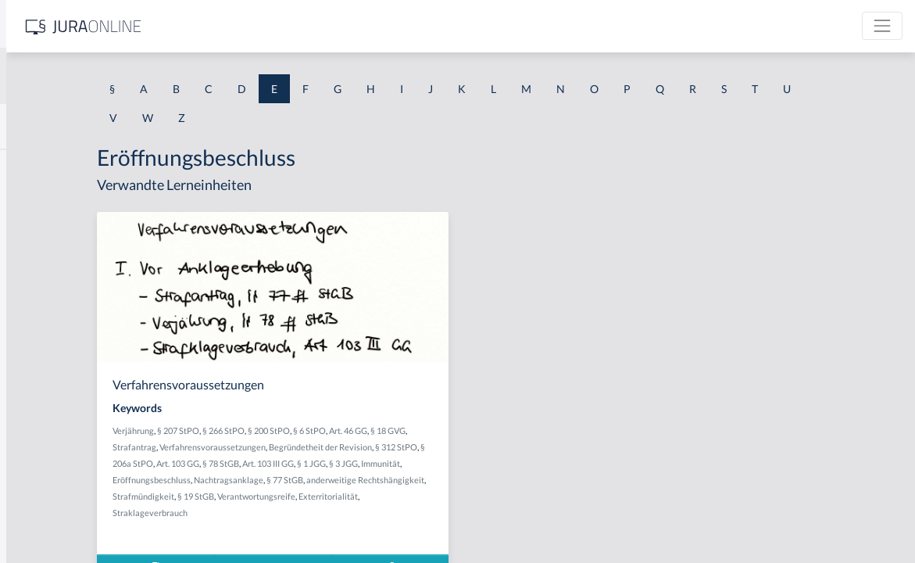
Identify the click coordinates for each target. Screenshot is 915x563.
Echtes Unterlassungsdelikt (78, 377)
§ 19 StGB (504, 496)
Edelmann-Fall (48, 447)
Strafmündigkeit (452, 496)
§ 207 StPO (343, 430)
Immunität (354, 480)
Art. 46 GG (513, 430)
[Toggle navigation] (882, 26)
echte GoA (38, 201)
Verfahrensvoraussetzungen (398, 447)
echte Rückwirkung (59, 236)
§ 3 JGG (317, 480)
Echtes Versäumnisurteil (71, 412)
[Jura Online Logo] (327, 26)
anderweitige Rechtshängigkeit (359, 496)
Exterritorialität (388, 512)
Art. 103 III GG (520, 463)
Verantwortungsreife (316, 512)
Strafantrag (320, 447)
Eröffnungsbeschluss (416, 480)
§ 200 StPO (434, 430)
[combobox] (125, 75)
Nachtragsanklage (493, 480)
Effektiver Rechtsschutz (70, 482)
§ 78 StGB (473, 463)
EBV (23, 166)
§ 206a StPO (382, 463)
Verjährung (298, 430)
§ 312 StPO (334, 463)
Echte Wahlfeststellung (68, 307)
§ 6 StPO (474, 430)
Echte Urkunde (48, 271)
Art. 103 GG (430, 463)
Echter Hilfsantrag (57, 342)
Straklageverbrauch (458, 512)
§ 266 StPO (388, 430)
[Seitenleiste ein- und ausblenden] (225, 24)
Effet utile (36, 518)
